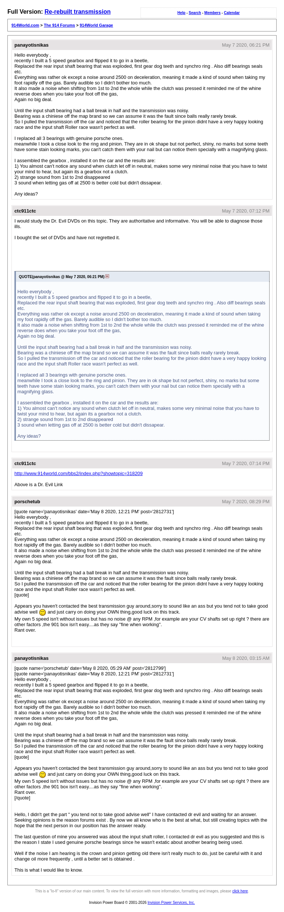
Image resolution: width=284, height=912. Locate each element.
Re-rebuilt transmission (77, 12)
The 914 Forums (59, 25)
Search (195, 13)
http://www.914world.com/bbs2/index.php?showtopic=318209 (78, 473)
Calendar (232, 13)
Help (182, 13)
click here (240, 891)
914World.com (25, 25)
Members (212, 13)
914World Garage (96, 25)
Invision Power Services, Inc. (171, 903)
